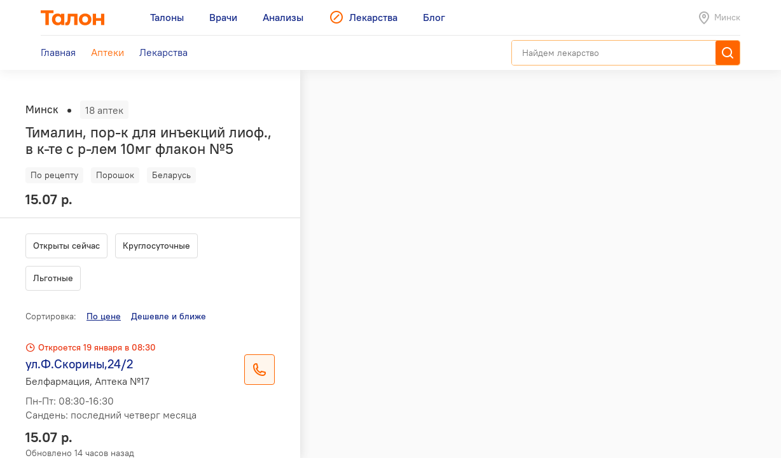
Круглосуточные (156, 245)
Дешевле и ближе (168, 316)
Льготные (53, 278)
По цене (103, 316)
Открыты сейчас (66, 245)
